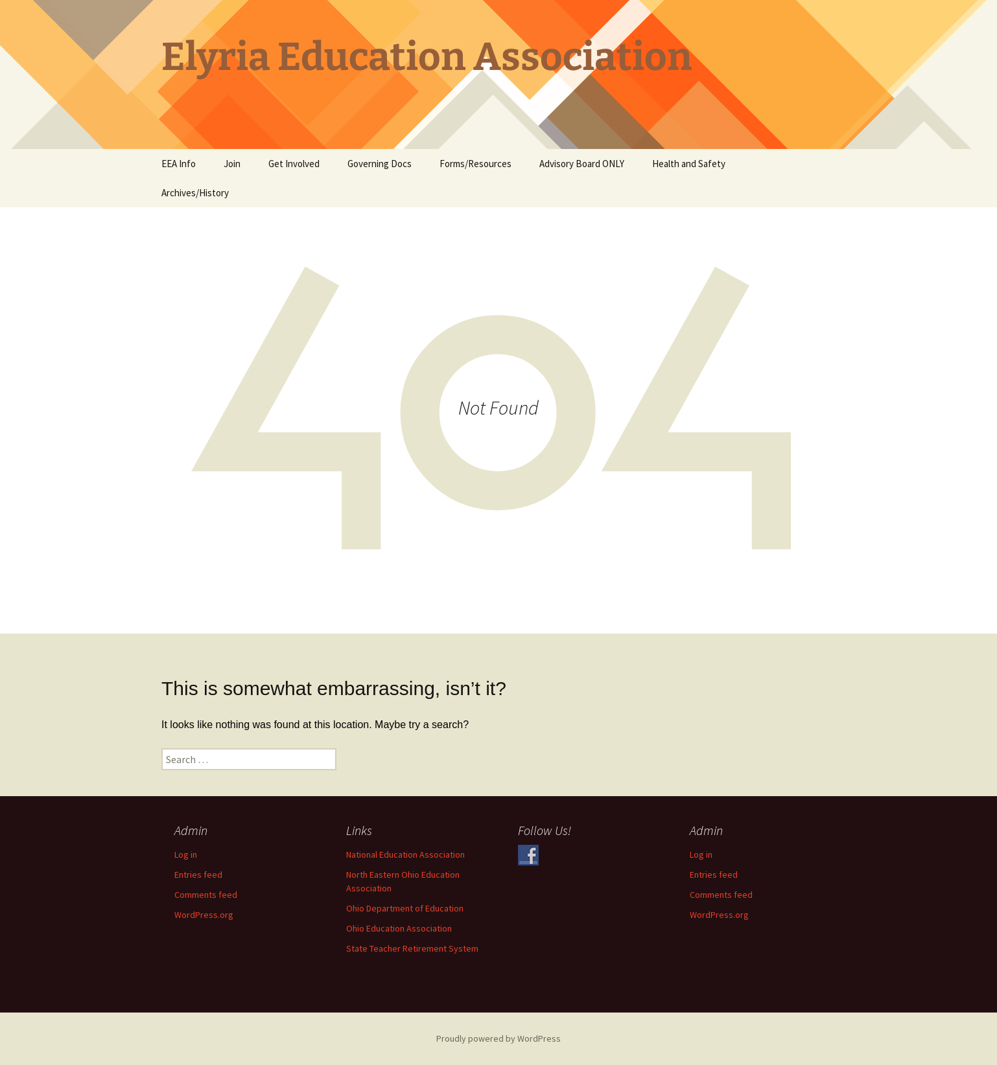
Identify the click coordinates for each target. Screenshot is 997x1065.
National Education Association (405, 854)
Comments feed (205, 894)
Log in (185, 854)
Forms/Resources (475, 163)
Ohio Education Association (399, 928)
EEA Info (178, 163)
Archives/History (195, 193)
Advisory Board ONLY (581, 163)
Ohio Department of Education (404, 908)
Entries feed (198, 874)
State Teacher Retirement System (412, 948)
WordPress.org (203, 915)
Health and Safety (688, 163)
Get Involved (294, 163)
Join (232, 163)
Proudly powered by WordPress (498, 1038)
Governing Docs (379, 163)
